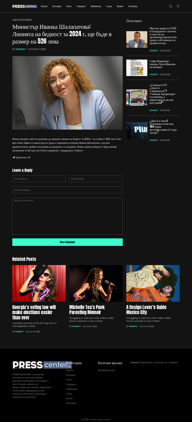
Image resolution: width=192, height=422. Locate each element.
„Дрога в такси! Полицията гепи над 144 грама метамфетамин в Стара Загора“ (163, 126)
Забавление (96, 6)
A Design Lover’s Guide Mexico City (146, 310)
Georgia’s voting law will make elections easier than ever (34, 312)
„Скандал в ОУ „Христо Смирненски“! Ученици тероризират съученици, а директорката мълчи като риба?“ (162, 93)
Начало (44, 6)
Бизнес (120, 6)
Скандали (81, 6)
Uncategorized (22, 20)
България (57, 6)
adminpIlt (20, 49)
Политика (132, 6)
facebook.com (106, 370)
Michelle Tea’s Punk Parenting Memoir (87, 310)
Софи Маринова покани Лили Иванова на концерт (162, 64)
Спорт (109, 6)
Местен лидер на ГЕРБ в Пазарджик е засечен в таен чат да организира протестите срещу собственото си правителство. (163, 36)
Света (69, 6)
